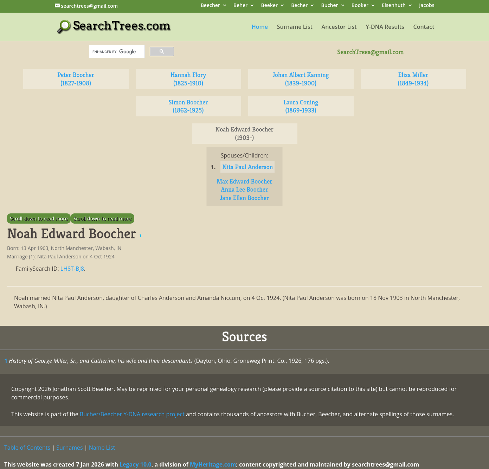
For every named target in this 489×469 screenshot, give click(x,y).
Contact (424, 27)
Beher (240, 5)
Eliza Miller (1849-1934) (413, 79)
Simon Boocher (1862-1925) (188, 106)
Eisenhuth (394, 5)
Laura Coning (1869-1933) (300, 106)
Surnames (69, 447)
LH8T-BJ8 (72, 268)
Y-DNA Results (385, 27)
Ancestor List (339, 27)
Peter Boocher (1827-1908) (75, 79)
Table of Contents (27, 447)
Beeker (269, 5)
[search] (116, 52)
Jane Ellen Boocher (244, 198)
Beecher (210, 5)
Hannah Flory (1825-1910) (188, 79)
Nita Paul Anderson (247, 167)
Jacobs (426, 5)
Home (260, 27)
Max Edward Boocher (244, 181)
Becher (299, 5)
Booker (360, 5)
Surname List (295, 27)
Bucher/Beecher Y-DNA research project (132, 414)
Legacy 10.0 (136, 464)
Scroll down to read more (39, 218)
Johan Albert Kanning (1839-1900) (300, 79)
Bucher (329, 5)
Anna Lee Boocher (244, 189)
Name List (102, 447)
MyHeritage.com (213, 464)
